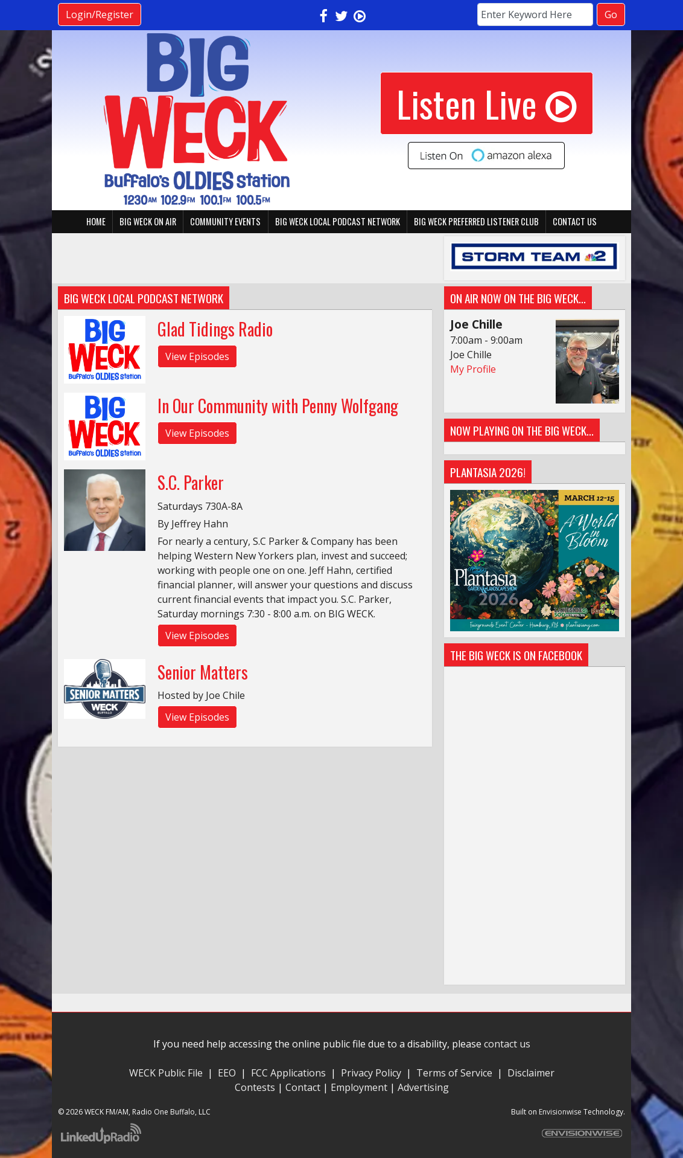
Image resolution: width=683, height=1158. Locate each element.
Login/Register (99, 14)
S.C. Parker (190, 482)
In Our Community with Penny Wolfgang (277, 405)
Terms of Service (456, 1072)
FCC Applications (288, 1072)
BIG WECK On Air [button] (147, 221)
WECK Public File (166, 1072)
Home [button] (96, 221)
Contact (302, 1087)
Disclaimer (530, 1072)
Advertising (423, 1087)
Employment (359, 1087)
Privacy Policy (371, 1072)
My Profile (473, 369)
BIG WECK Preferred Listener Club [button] (476, 221)
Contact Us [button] (575, 221)
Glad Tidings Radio (215, 329)
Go (611, 14)
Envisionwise (560, 1112)
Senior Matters (202, 672)
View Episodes (197, 356)
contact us (507, 1043)
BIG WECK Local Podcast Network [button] (337, 221)
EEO (227, 1072)
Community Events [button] (225, 221)
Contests (255, 1087)
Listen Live (486, 103)
